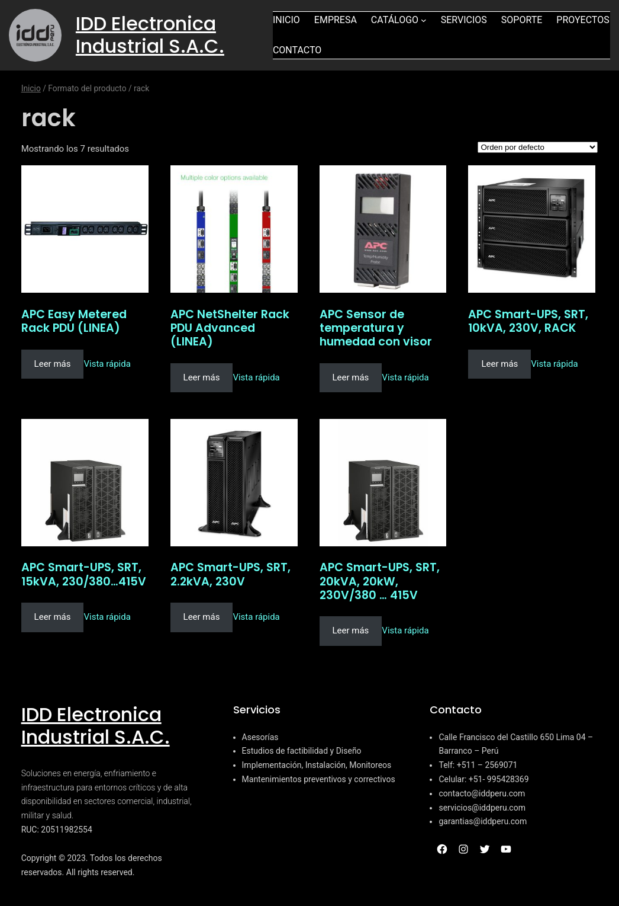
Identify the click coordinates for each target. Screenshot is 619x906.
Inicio (31, 88)
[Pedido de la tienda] (538, 147)
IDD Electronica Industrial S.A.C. (150, 34)
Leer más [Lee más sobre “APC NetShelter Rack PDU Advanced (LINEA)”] (201, 377)
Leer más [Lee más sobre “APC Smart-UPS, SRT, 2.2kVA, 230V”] (201, 617)
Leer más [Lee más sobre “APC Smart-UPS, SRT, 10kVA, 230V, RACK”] (499, 363)
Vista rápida (106, 363)
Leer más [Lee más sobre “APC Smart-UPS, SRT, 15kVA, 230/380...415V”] (52, 617)
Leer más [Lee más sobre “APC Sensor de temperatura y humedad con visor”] (351, 377)
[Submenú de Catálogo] (424, 20)
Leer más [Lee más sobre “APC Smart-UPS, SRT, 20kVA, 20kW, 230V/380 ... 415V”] (351, 630)
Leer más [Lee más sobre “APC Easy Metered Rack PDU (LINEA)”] (52, 363)
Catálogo (394, 19)
